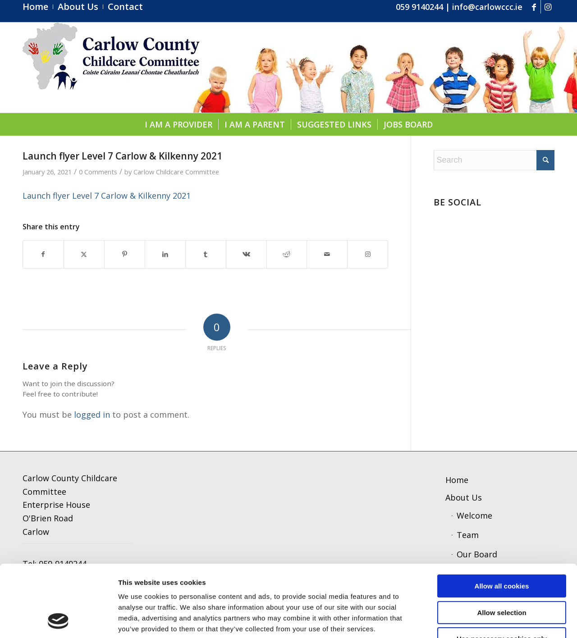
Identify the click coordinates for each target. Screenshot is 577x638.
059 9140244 (419, 6)
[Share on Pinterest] (125, 254)
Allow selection (501, 545)
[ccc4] (111, 68)
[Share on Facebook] (43, 254)
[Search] (494, 160)
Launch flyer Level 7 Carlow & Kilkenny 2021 (107, 195)
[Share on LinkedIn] (165, 254)
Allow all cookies (502, 519)
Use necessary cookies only (502, 571)
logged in (92, 414)
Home (456, 479)
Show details (471, 620)
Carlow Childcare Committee (176, 171)
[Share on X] (84, 254)
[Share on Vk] (246, 254)
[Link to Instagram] (547, 7)
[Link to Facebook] (533, 7)
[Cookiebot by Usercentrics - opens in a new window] (58, 620)
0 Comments (98, 171)
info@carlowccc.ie (487, 6)
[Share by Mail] (327, 254)
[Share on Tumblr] (206, 254)
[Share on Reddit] (287, 254)
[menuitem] (38, 7)
